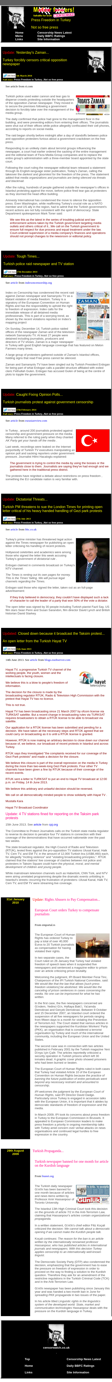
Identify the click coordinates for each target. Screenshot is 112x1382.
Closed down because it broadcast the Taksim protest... (61, 633)
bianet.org (48, 1176)
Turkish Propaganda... (48, 1151)
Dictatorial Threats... (32, 499)
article (15, 282)
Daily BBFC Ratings (51, 36)
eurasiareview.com (36, 420)
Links (19, 39)
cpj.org (53, 824)
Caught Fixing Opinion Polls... (39, 394)
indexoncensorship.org (38, 282)
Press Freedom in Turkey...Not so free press (38, 79)
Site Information (48, 39)
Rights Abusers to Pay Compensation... (72, 899)
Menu (19, 36)
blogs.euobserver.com (57, 659)
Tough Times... (28, 256)
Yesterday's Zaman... (32, 52)
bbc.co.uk (31, 529)
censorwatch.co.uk (56, 1346)
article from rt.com (22, 86)
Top (27, 1359)
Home (19, 32)
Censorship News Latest (54, 32)
